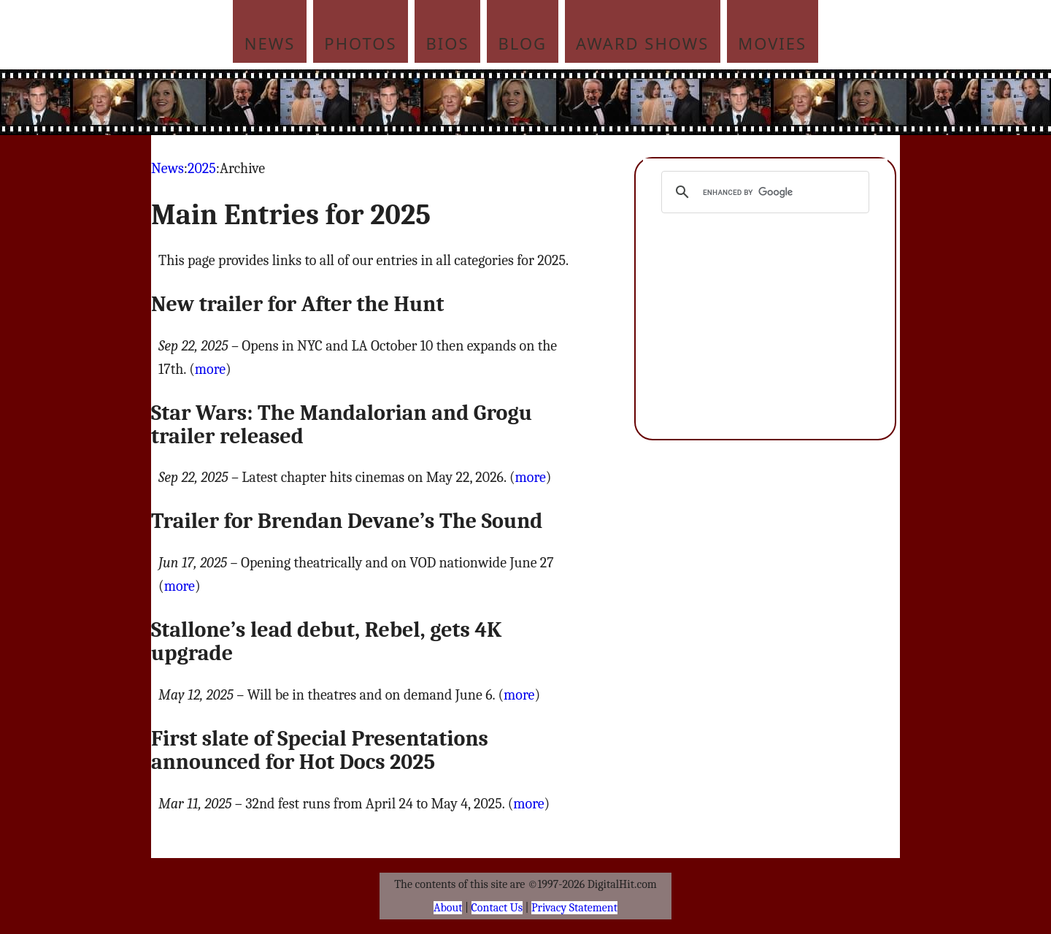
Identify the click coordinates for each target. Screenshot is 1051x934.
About (448, 907)
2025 (202, 168)
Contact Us (497, 907)
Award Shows (642, 43)
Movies (772, 43)
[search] (763, 192)
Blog (522, 43)
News (270, 43)
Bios (447, 43)
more (210, 369)
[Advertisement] (624, 102)
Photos (360, 43)
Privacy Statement (574, 907)
